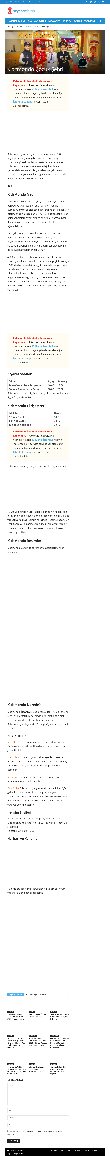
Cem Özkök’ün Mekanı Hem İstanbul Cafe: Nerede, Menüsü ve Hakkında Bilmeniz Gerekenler (59, 1043)
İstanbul (28, 27)
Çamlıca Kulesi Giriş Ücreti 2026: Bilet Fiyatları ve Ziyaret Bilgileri (58, 1070)
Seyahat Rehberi (17, 20)
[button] (100, 21)
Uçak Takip (8, 2)
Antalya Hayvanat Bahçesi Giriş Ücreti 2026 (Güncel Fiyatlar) (16, 1016)
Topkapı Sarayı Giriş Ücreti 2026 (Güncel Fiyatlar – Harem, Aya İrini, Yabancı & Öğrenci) (16, 1043)
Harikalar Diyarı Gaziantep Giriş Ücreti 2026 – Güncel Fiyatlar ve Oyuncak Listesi (38, 1041)
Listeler (17, 2)
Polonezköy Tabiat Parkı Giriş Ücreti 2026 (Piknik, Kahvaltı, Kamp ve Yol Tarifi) (16, 1070)
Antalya (10, 1011)
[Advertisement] (38, 132)
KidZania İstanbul (42, 89)
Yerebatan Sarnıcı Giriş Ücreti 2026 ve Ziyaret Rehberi (59, 1016)
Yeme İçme (54, 1035)
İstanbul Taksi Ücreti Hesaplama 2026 (37, 1015)
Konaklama (54, 20)
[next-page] (68, 994)
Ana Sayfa (11, 27)
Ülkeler (78, 20)
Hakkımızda (26, 2)
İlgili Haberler (16, 994)
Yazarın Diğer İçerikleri (36, 994)
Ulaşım (31, 1011)
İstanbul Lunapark (24, 101)
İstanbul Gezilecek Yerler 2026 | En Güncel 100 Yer (36, 1069)
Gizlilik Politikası (90, 1150)
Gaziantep (32, 1035)
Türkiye (67, 20)
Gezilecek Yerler (37, 20)
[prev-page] (65, 994)
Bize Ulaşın (36, 2)
